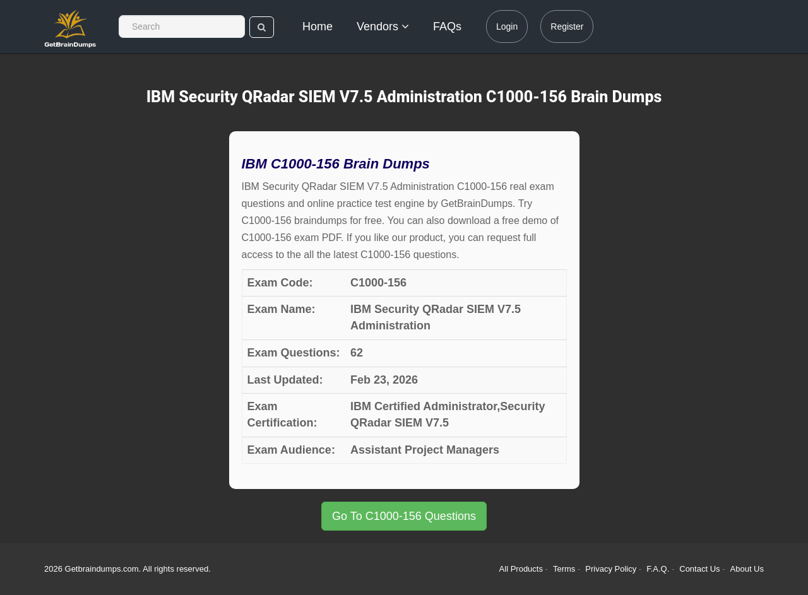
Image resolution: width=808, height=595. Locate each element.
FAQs (447, 26)
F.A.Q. (659, 569)
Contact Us (700, 569)
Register (566, 26)
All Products (521, 569)
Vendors (383, 26)
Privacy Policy (612, 569)
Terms (564, 569)
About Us (747, 569)
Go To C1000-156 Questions (404, 516)
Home (317, 26)
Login (507, 26)
